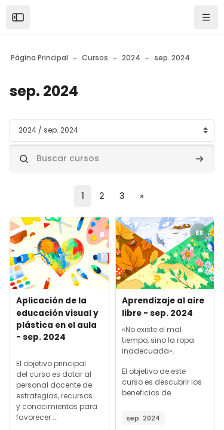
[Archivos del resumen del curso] (59, 253)
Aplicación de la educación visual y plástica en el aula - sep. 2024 (57, 319)
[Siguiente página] (142, 196)
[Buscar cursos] (112, 159)
